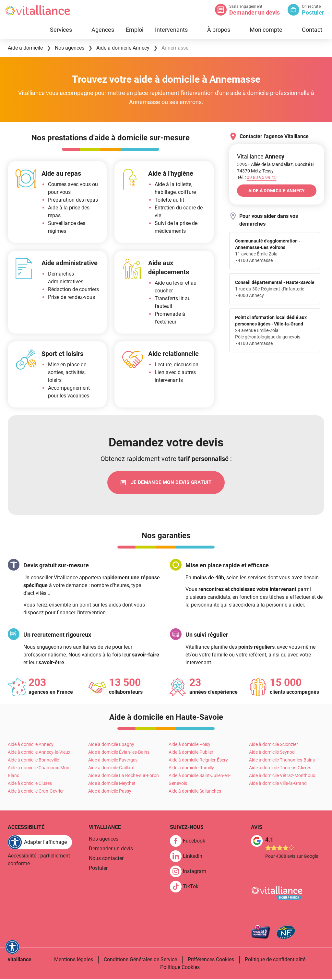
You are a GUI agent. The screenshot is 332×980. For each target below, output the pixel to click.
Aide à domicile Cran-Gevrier (36, 792)
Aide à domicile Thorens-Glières (280, 768)
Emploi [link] (134, 29)
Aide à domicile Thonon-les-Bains (282, 760)
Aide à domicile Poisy (189, 745)
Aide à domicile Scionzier (273, 745)
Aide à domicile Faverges (112, 760)
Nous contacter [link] (106, 859)
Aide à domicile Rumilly (191, 768)
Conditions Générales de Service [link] (140, 960)
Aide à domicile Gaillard (111, 768)
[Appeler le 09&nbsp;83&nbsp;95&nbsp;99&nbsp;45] (262, 177)
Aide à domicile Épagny (111, 745)
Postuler (313, 12)
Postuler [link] (98, 869)
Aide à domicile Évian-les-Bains (118, 753)
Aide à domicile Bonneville (33, 760)
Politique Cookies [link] (180, 968)
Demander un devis (254, 12)
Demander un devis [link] (111, 849)
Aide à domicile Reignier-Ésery (198, 760)
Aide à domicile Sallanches (195, 792)
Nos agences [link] (103, 840)
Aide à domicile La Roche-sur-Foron (123, 776)
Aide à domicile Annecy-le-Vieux (39, 753)
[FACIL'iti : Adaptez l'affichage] (40, 843)
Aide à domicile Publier (191, 753)
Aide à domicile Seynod (272, 753)
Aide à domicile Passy (109, 792)
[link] (166, 483)
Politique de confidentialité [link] (275, 960)
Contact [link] (312, 29)
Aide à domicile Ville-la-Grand (278, 784)
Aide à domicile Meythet (112, 784)
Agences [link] (102, 29)
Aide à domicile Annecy (30, 745)
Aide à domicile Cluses (30, 784)
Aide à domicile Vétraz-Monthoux (282, 776)
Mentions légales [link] (73, 960)
